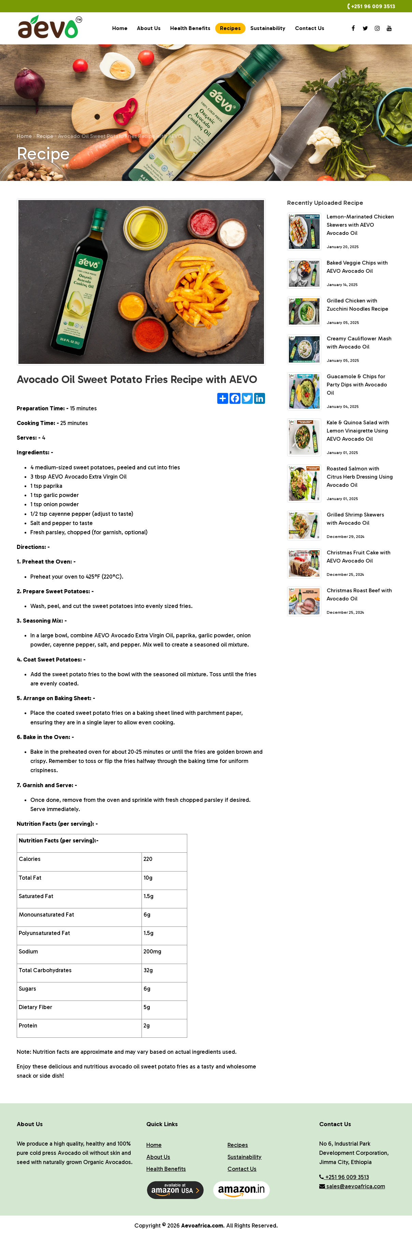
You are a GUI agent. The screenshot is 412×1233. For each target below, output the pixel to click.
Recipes (230, 28)
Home (120, 28)
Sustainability (267, 28)
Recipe (46, 136)
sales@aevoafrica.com (352, 1186)
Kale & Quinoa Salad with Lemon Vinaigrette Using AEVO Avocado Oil (358, 430)
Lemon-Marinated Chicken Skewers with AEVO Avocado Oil (360, 224)
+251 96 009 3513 (373, 6)
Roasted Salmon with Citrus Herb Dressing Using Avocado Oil (360, 476)
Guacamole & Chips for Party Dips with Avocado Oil (357, 384)
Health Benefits (190, 28)
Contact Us (309, 28)
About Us (149, 28)
